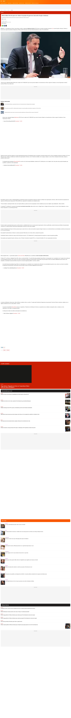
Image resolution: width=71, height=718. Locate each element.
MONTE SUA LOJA (21, 3)
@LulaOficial (14, 307)
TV (5, 572)
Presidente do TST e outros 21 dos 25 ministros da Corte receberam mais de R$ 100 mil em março (18, 608)
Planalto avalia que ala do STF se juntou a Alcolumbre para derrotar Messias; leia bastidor (16, 407)
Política (12, 10)
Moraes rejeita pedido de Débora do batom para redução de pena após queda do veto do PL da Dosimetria (19, 624)
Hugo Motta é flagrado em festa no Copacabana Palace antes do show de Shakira (15, 386)
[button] (1, 1)
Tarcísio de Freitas (21, 255)
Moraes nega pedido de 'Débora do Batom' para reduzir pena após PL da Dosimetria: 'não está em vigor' (19, 618)
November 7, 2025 (18, 121)
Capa (1, 10)
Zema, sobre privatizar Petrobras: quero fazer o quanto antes (11, 621)
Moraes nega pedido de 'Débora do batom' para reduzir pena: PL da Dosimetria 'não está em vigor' (18, 614)
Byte (6, 530)
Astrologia (7, 537)
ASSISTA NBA (9, 3)
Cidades (2, 393)
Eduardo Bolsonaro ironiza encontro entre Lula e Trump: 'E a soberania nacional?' (15, 611)
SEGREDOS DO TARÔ (28, 3)
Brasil (8, 10)
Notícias (5, 10)
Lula (53, 28)
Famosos (6, 523)
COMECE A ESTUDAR (15, 3)
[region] (35, 7)
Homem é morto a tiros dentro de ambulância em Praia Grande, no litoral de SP (15, 394)
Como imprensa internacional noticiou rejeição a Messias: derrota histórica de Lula (15, 420)
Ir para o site (4, 1)
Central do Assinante (35, 3)
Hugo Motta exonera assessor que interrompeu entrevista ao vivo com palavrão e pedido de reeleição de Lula (20, 414)
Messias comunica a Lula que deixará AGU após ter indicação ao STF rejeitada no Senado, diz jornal (18, 427)
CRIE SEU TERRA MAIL (4, 3)
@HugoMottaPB (17, 161)
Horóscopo (7, 551)
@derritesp (17, 117)
